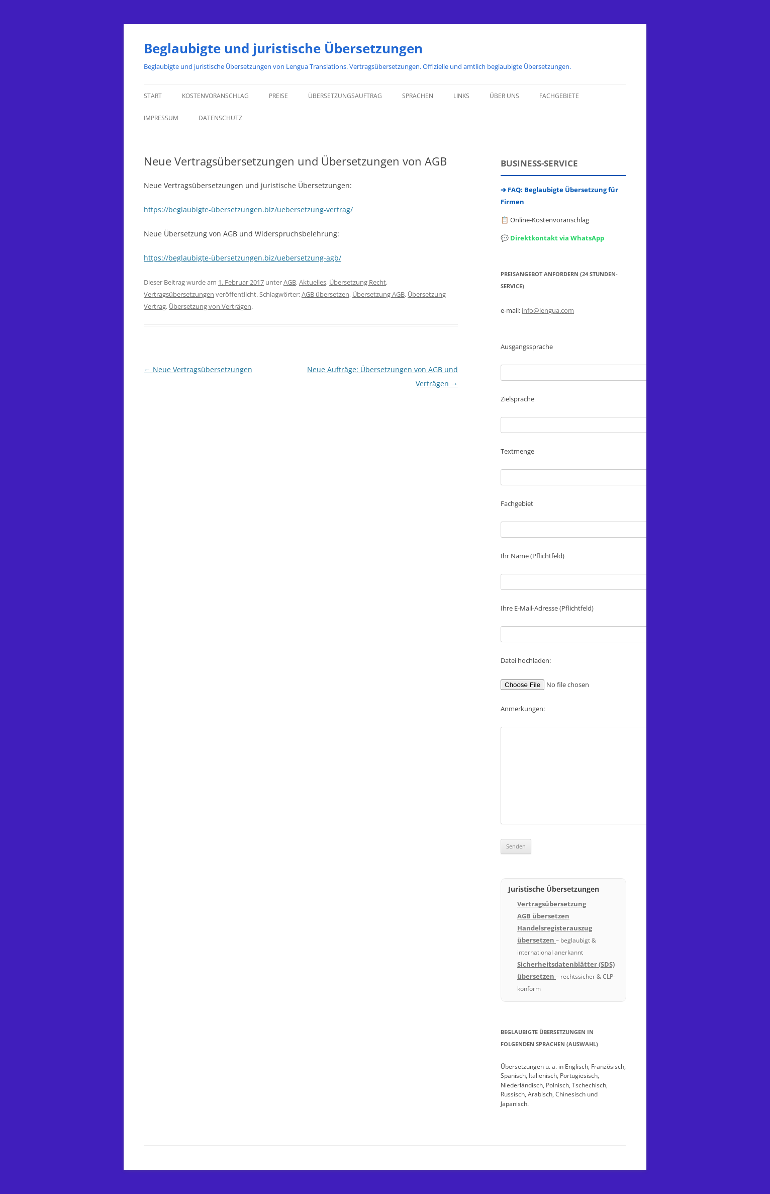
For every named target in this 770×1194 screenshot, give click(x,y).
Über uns (504, 96)
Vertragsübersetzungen (179, 294)
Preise (278, 96)
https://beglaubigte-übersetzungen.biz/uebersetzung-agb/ (242, 258)
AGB (289, 282)
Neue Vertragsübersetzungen (198, 369)
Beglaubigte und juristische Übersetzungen (283, 48)
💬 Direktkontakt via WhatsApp (552, 237)
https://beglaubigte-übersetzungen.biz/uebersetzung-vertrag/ (248, 209)
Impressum (161, 118)
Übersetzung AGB (378, 294)
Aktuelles (312, 282)
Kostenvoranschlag (215, 96)
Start (153, 96)
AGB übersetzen (325, 294)
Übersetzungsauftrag (345, 96)
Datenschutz (220, 118)
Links (461, 96)
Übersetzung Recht (357, 282)
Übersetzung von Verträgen (210, 306)
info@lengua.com (548, 310)
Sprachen (417, 96)
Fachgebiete (559, 96)
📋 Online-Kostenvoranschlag (545, 219)
